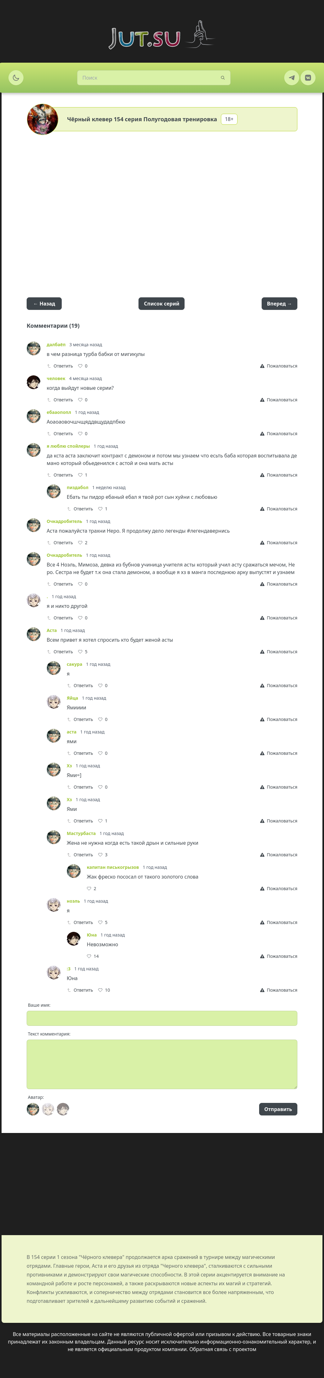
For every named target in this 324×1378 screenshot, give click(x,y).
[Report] (278, 366)
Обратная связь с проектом (222, 1349)
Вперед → (279, 303)
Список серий (161, 303)
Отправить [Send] (278, 1109)
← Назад (44, 303)
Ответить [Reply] (60, 366)
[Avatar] (33, 1109)
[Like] (82, 366)
